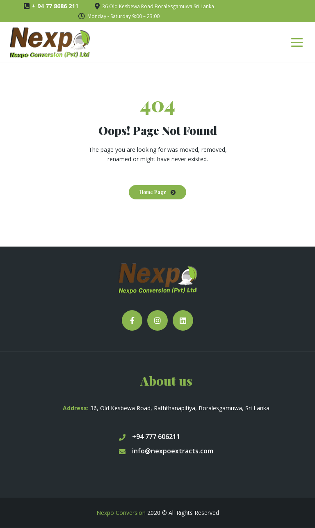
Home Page (153, 192)
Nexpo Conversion (121, 513)
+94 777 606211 (149, 436)
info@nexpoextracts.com (166, 450)
